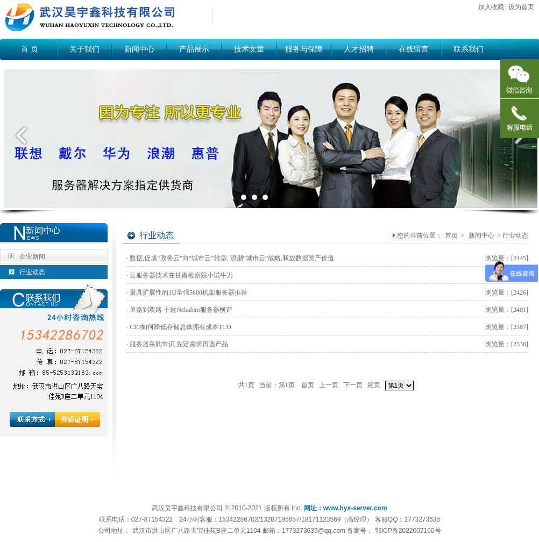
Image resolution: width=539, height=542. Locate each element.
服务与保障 (304, 49)
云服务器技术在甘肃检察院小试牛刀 (181, 275)
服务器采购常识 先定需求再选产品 (179, 344)
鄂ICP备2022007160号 (408, 530)
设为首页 (521, 7)
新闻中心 (139, 49)
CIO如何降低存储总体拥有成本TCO (180, 327)
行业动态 (32, 272)
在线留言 (414, 49)
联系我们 (468, 49)
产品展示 (194, 49)
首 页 (29, 49)
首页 (451, 235)
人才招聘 (359, 49)
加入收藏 (491, 7)
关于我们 (84, 49)
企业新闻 (32, 256)
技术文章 (249, 49)
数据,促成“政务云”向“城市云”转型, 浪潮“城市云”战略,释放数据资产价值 (232, 258)
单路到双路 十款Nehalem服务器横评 (181, 309)
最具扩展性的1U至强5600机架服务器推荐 (188, 292)
